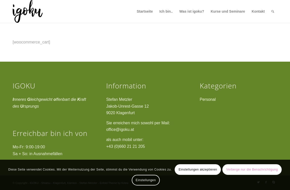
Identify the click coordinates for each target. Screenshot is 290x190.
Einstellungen (146, 180)
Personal (208, 99)
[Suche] (272, 11)
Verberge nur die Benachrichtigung (252, 169)
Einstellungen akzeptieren (198, 169)
